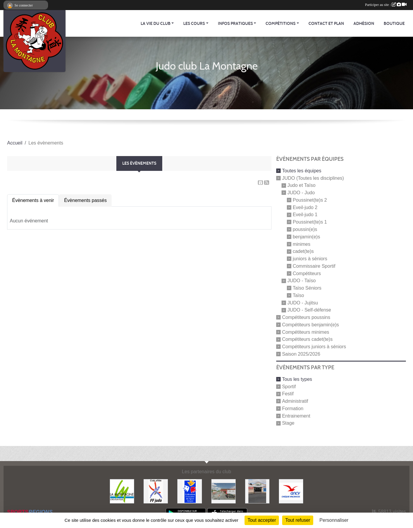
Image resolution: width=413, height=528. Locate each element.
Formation (292, 408)
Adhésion (363, 23)
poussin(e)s (305, 229)
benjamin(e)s (306, 236)
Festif (288, 393)
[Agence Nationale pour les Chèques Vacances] (291, 491)
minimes (302, 243)
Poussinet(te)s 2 (310, 200)
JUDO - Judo (301, 192)
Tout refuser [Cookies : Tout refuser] (297, 520)
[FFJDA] (156, 491)
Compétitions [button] (280, 23)
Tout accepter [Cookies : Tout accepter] (262, 520)
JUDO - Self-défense (309, 309)
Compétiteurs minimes (305, 331)
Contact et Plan (326, 23)
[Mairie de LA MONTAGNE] (122, 491)
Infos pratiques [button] (235, 23)
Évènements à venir (33, 200)
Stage (288, 423)
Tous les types (297, 379)
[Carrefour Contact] (257, 491)
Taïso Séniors (307, 288)
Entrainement (296, 415)
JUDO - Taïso (301, 280)
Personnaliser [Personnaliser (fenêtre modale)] (333, 520)
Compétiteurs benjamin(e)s (310, 324)
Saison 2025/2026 (301, 354)
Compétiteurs (307, 273)
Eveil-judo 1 (305, 214)
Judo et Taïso (301, 185)
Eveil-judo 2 (305, 207)
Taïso (298, 295)
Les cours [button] (194, 23)
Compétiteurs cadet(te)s (307, 339)
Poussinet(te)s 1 (310, 221)
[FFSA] (189, 491)
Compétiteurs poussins (306, 317)
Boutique (394, 23)
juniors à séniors (310, 258)
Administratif (295, 401)
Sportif (289, 386)
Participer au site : (385, 5)
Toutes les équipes (302, 170)
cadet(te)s (303, 251)
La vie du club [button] (156, 23)
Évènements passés (85, 200)
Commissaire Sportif (314, 266)
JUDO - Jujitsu (302, 302)
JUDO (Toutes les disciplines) (313, 177)
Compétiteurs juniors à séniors (314, 346)
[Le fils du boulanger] (223, 491)
